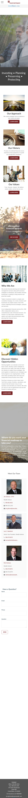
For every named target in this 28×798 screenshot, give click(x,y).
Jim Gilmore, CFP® (9, 496)
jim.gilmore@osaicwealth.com (14, 796)
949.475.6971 (9, 569)
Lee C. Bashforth (8, 531)
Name (3, 591)
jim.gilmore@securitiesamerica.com (12, 508)
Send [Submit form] (4, 632)
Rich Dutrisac (7, 563)
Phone (3, 610)
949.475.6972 (9, 537)
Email (2, 600)
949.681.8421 (9, 502)
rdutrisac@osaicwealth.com (12, 574)
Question (3, 619)
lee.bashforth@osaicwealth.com (12, 540)
